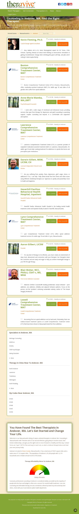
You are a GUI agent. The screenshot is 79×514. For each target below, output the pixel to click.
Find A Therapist (14, 11)
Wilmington (12, 380)
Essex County (26, 451)
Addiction (12, 342)
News (52, 11)
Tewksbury (12, 376)
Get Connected (28, 11)
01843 (11, 399)
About (58, 11)
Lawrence (12, 372)
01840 (11, 405)
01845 (11, 402)
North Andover (13, 368)
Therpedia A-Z (42, 11)
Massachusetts (24, 33)
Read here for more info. (39, 508)
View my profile (62, 44)
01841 (11, 409)
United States (12, 33)
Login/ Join (12, 14)
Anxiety (11, 346)
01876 (11, 412)
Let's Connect (51, 44)
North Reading (13, 383)
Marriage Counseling (15, 338)
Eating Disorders (14, 353)
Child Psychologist (14, 349)
